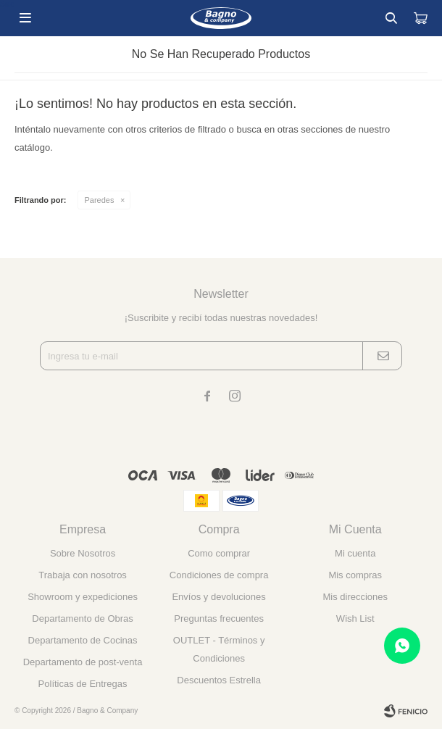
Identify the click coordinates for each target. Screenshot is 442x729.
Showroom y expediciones (83, 596)
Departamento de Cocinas (83, 640)
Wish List (355, 618)
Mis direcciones (355, 596)
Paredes (99, 200)
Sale (7, 4)
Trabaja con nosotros (82, 575)
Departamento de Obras (82, 618)
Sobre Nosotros (82, 553)
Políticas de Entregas (83, 683)
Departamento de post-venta (83, 662)
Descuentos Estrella (219, 680)
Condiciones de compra (219, 575)
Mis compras (355, 575)
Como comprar (219, 553)
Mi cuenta (355, 553)
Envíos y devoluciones (218, 596)
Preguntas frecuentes (219, 618)
